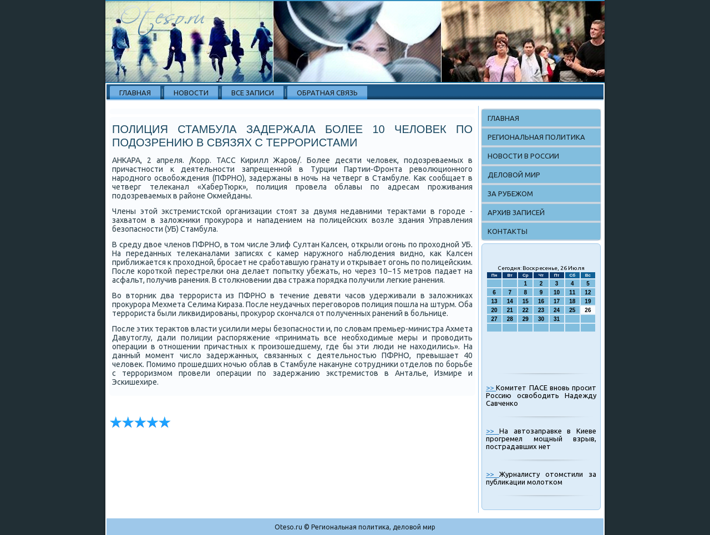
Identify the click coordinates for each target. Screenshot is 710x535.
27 (494, 319)
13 (494, 301)
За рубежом (510, 193)
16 (541, 301)
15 (526, 301)
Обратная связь (327, 92)
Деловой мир (514, 175)
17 (557, 301)
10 (557, 292)
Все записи (252, 92)
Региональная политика (536, 137)
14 (510, 301)
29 (526, 319)
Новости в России (523, 156)
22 (526, 310)
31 (557, 319)
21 (510, 310)
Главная (135, 92)
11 (572, 292)
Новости (191, 92)
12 (588, 292)
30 (541, 319)
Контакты (508, 231)
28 (510, 319)
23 (541, 310)
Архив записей (516, 212)
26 (588, 310)
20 (494, 310)
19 (588, 301)
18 (572, 301)
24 (557, 310)
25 (572, 310)
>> (491, 387)
